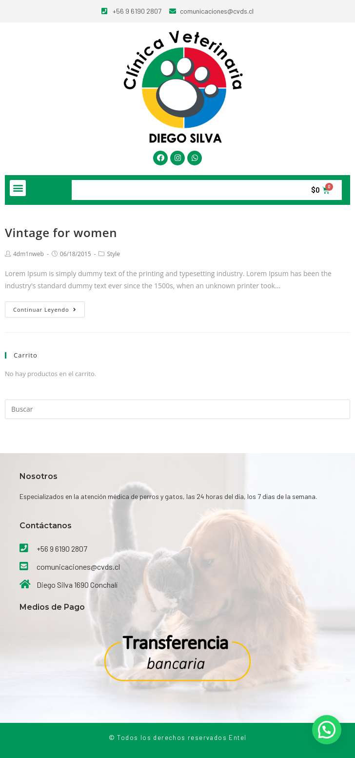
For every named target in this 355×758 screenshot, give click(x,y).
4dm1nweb (28, 254)
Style (113, 254)
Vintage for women (61, 232)
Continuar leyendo (45, 309)
